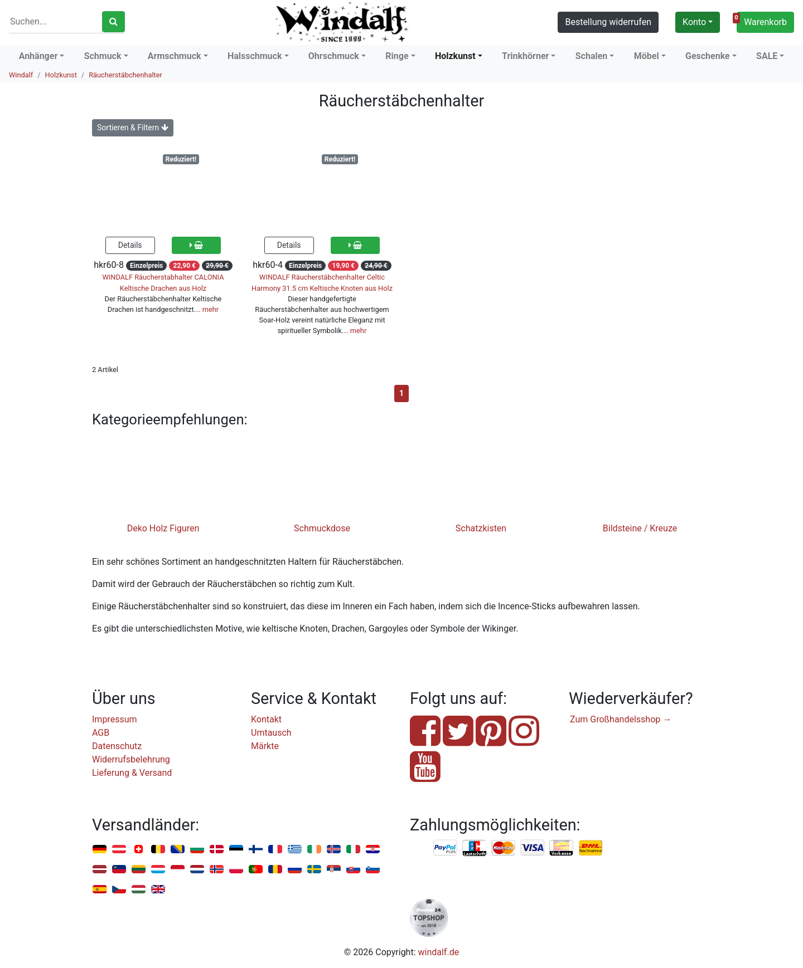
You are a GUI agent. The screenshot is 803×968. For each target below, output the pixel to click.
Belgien (158, 849)
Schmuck (103, 56)
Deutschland (100, 849)
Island (334, 849)
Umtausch (271, 732)
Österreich (119, 849)
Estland (236, 849)
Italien (353, 849)
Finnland (256, 849)
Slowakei (353, 869)
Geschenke (707, 56)
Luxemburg (158, 869)
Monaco (178, 869)
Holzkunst (455, 56)
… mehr (207, 309)
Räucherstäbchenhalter (125, 75)
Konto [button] (694, 22)
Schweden (314, 869)
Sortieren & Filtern (132, 127)
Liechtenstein (119, 869)
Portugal (256, 869)
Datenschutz (117, 746)
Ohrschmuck (333, 56)
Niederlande (197, 869)
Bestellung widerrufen (608, 22)
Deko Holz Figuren (163, 528)
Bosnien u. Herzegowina (178, 849)
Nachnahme (590, 848)
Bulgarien (197, 849)
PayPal (445, 848)
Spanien (100, 889)
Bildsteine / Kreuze (640, 528)
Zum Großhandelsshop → (620, 719)
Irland (314, 849)
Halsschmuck (255, 56)
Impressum (114, 719)
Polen (236, 869)
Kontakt (266, 719)
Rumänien (275, 869)
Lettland (100, 869)
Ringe (396, 56)
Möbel (646, 56)
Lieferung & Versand (132, 772)
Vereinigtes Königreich (158, 889)
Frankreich (275, 849)
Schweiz (139, 849)
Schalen (591, 56)
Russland (295, 869)
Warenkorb (762, 20)
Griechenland (295, 849)
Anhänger (38, 56)
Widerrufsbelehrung (131, 759)
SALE (766, 56)
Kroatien (373, 849)
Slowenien (373, 869)
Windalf (21, 75)
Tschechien (119, 889)
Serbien (334, 869)
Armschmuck (174, 56)
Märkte (265, 746)
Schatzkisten (481, 528)
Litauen (139, 869)
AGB (100, 732)
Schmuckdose (322, 528)
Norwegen (217, 869)
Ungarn (139, 889)
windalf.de (438, 952)
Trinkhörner (525, 56)
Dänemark (217, 849)
